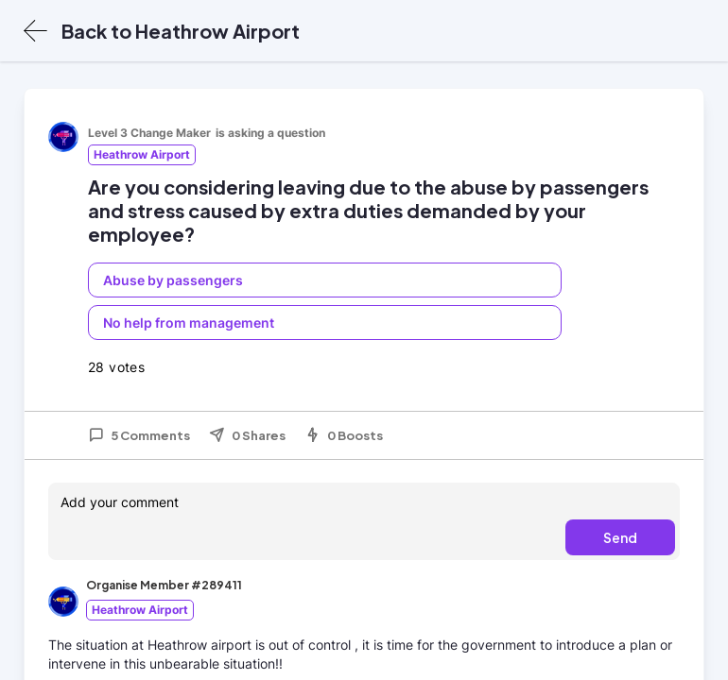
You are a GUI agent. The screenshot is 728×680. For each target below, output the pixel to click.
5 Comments (139, 435)
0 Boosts (343, 435)
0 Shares (247, 435)
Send (620, 537)
